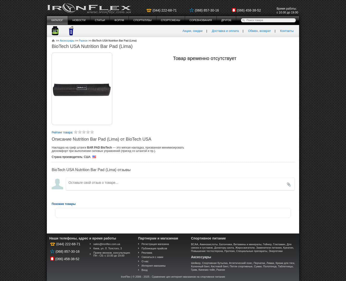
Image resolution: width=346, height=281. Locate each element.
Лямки (270, 263)
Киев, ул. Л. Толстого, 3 (107, 248)
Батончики (225, 244)
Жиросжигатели (245, 247)
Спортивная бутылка (215, 263)
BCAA (194, 244)
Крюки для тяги (285, 263)
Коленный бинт (200, 266)
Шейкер (196, 263)
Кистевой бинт (219, 266)
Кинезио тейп (206, 269)
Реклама (147, 252)
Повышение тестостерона (207, 251)
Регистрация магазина (155, 244)
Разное (220, 269)
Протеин (229, 251)
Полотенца (270, 266)
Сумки (258, 266)
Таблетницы (285, 266)
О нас (145, 261)
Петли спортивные (241, 266)
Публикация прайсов (154, 248)
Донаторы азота (224, 247)
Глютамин (279, 244)
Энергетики (276, 251)
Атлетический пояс (240, 263)
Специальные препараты (251, 251)
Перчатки (259, 263)
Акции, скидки (192, 31)
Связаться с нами (152, 257)
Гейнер (267, 244)
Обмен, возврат (259, 31)
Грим (194, 269)
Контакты (287, 31)
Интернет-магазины (154, 265)
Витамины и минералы (247, 244)
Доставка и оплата (225, 31)
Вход (145, 270)
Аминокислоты (209, 244)
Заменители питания (269, 247)
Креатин (288, 247)
